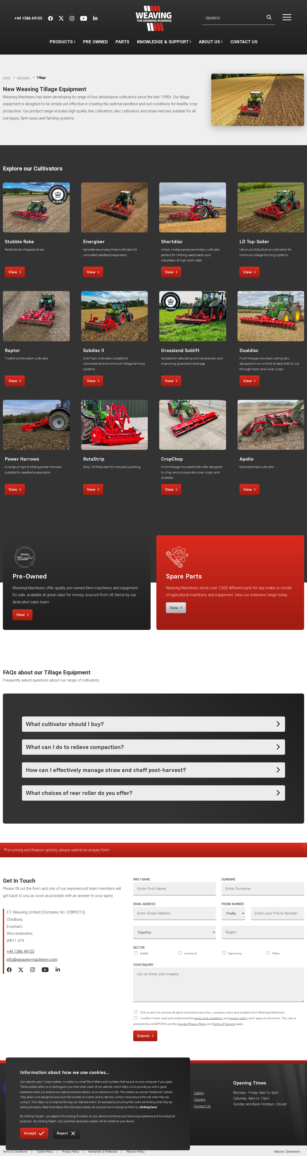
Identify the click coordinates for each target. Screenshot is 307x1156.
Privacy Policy (70, 1151)
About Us (211, 44)
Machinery (23, 77)
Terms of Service (224, 1024)
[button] (284, 18)
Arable (144, 953)
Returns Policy (136, 1151)
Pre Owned (95, 41)
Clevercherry (292, 1151)
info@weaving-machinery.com (32, 959)
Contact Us (244, 41)
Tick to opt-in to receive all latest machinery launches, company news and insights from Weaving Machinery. (212, 1012)
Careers (200, 1100)
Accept (34, 1133)
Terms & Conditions (15, 1151)
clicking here (148, 1107)
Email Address (144, 904)
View (15, 272)
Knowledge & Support (164, 44)
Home (6, 77)
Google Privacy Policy (192, 1024)
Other (276, 953)
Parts (122, 41)
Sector (139, 948)
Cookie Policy (45, 1151)
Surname (228, 879)
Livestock (190, 953)
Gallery (199, 1093)
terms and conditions (208, 1018)
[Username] (238, 18)
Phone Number (233, 904)
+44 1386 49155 (20, 951)
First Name (141, 879)
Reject (66, 1133)
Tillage (41, 77)
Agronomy (235, 953)
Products (62, 41)
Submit (145, 1035)
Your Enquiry (143, 965)
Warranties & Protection (102, 1151)
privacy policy (238, 1018)
